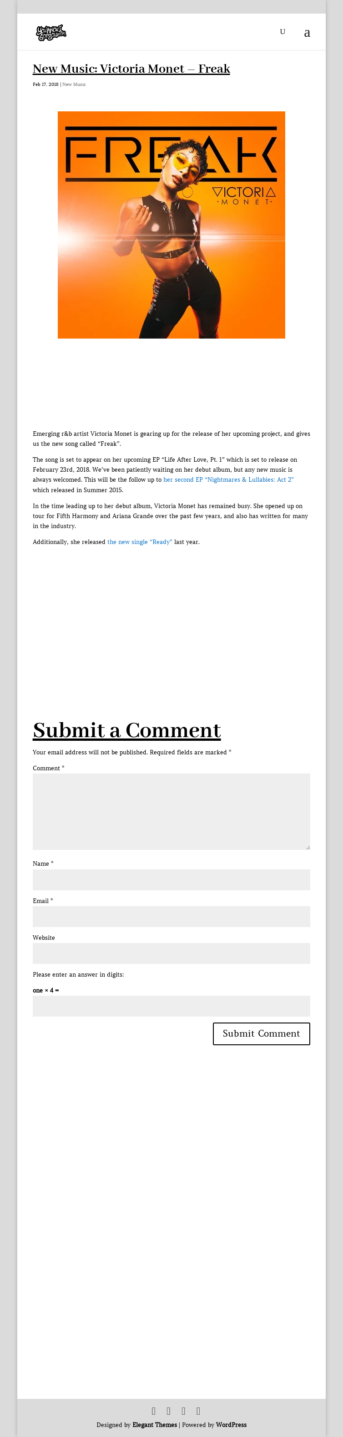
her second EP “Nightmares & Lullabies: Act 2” (228, 480)
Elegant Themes (154, 1425)
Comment (48, 768)
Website (44, 938)
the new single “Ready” (139, 542)
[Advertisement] (188, 610)
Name (43, 864)
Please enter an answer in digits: (78, 974)
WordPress (231, 1425)
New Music (74, 84)
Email (43, 901)
